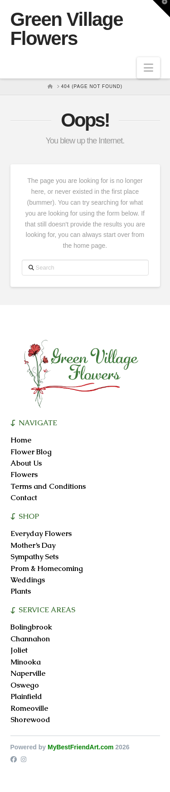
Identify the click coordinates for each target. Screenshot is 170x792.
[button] (148, 68)
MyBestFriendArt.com (80, 747)
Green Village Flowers (66, 29)
